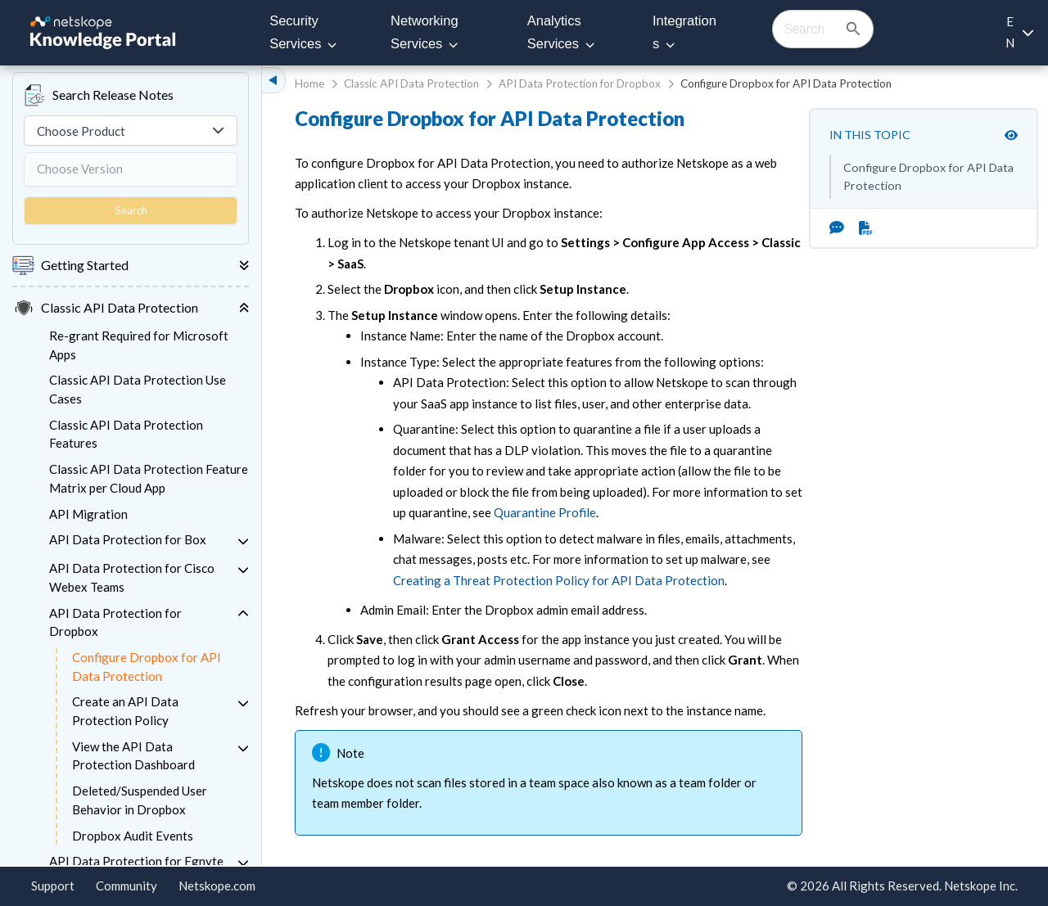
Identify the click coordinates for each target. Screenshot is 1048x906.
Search (131, 210)
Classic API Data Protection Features (126, 434)
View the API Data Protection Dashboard (133, 756)
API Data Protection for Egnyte (136, 861)
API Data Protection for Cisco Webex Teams (132, 577)
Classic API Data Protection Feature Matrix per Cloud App (148, 478)
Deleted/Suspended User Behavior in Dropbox (139, 800)
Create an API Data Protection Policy (125, 711)
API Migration (88, 514)
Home (309, 83)
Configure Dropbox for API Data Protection (146, 666)
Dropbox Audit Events (132, 835)
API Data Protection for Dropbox (115, 622)
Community (126, 885)
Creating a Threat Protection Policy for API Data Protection (559, 580)
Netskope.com (216, 885)
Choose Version (80, 168)
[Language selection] (1019, 32)
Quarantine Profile (545, 512)
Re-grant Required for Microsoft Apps (138, 345)
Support (53, 885)
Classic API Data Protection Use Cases (137, 389)
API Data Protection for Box (127, 539)
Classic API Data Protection (411, 83)
